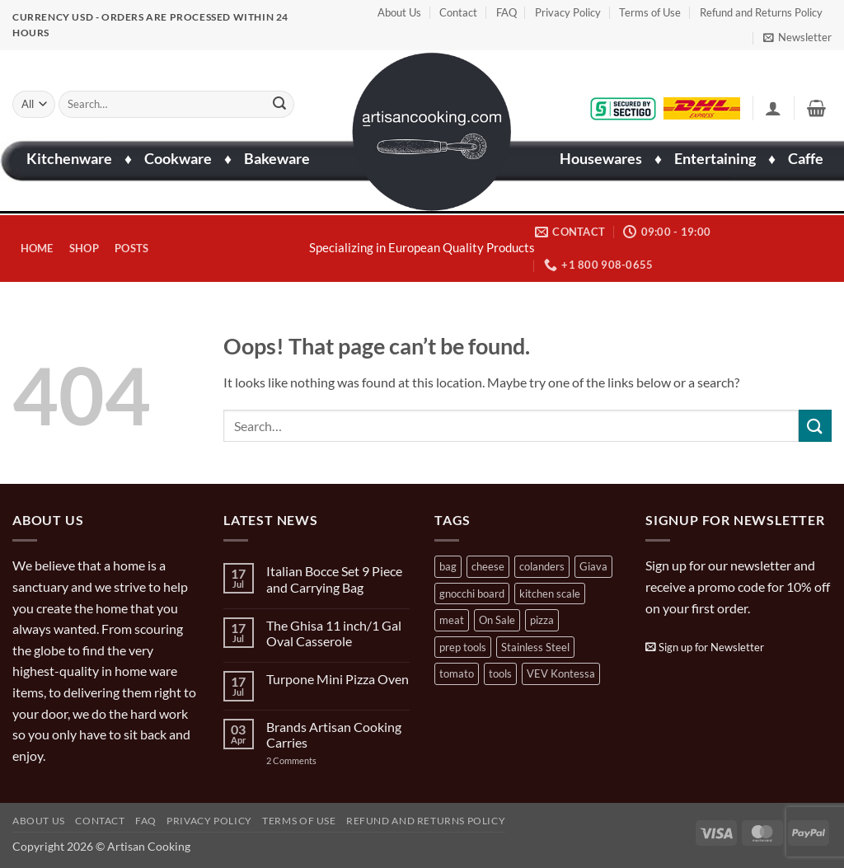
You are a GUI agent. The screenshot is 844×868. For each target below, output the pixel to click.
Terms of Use (650, 12)
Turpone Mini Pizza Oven (337, 679)
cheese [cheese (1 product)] (487, 566)
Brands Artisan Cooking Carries (333, 734)
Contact (458, 12)
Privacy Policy (568, 12)
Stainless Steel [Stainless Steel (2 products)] (535, 647)
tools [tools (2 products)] (500, 673)
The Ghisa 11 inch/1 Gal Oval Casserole (333, 633)
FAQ (506, 12)
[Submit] (279, 104)
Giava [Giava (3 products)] (593, 566)
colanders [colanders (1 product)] (542, 566)
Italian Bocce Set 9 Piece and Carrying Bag (334, 578)
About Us (399, 12)
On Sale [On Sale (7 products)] (497, 619)
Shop (84, 248)
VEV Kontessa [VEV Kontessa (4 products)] (561, 673)
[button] (797, 37)
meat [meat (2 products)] (451, 619)
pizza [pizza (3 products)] (542, 619)
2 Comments (307, 760)
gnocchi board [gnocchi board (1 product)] (471, 593)
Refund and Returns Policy (761, 12)
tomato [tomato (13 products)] (456, 673)
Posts (131, 248)
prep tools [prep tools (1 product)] (462, 647)
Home (37, 248)
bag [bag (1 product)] (448, 566)
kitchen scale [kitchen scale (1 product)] (549, 593)
